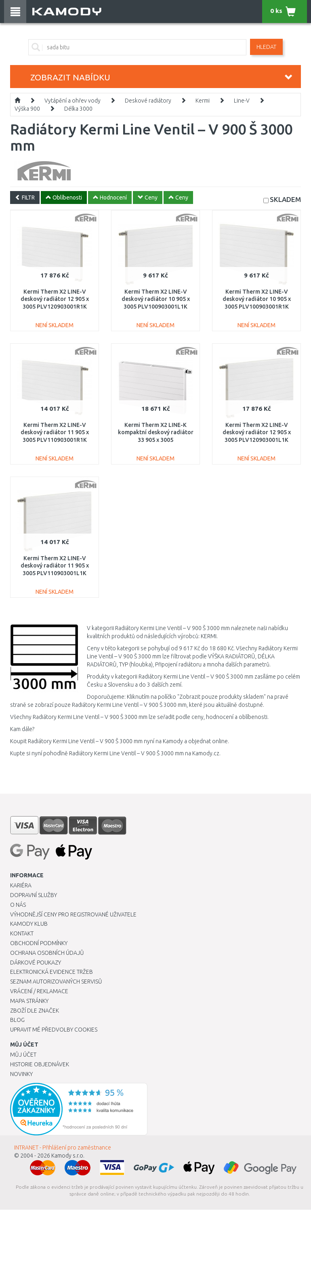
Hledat (266, 47)
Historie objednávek (39, 1064)
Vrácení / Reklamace (39, 991)
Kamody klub (29, 924)
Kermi (202, 100)
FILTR (25, 197)
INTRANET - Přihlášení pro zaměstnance (62, 1147)
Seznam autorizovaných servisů (56, 981)
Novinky (21, 1074)
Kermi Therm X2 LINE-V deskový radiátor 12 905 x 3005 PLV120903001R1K (55, 298)
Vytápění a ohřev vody (72, 100)
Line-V (242, 100)
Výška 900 (27, 108)
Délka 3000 (78, 108)
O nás (18, 905)
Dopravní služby (33, 895)
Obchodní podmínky (38, 943)
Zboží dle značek (34, 1010)
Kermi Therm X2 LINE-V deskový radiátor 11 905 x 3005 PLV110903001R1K (55, 432)
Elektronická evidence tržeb (51, 972)
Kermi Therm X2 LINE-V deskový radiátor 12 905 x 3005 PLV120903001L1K (257, 432)
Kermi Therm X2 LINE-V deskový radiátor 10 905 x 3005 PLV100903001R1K (257, 298)
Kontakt (22, 933)
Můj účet (23, 1054)
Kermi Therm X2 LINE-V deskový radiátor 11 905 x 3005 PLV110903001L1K (55, 565)
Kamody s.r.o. (67, 1155)
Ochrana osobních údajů (47, 953)
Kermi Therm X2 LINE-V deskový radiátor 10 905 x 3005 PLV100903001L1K (156, 298)
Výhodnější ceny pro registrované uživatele (73, 914)
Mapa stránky (29, 1001)
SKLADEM (285, 199)
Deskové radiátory (148, 100)
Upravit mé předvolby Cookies (53, 1029)
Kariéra (21, 885)
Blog (17, 1020)
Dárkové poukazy (35, 962)
